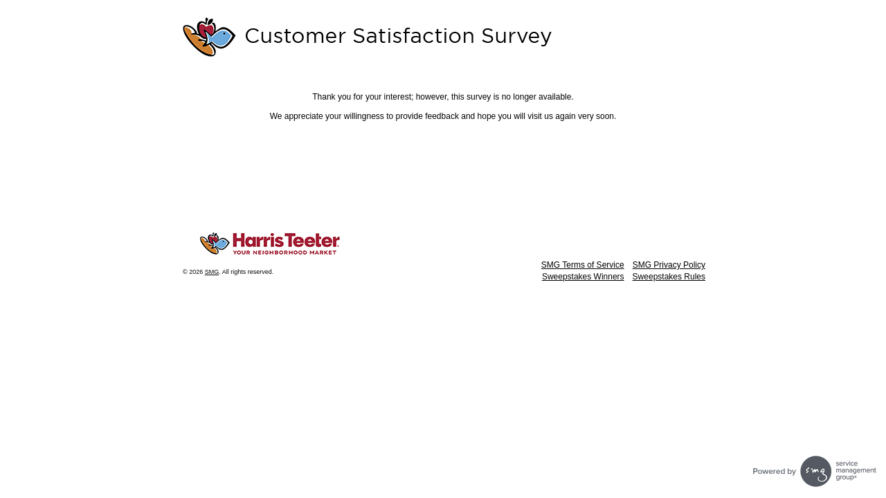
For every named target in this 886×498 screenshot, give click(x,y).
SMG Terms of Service (582, 265)
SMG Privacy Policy (669, 265)
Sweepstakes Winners (583, 277)
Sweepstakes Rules (669, 277)
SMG (212, 271)
